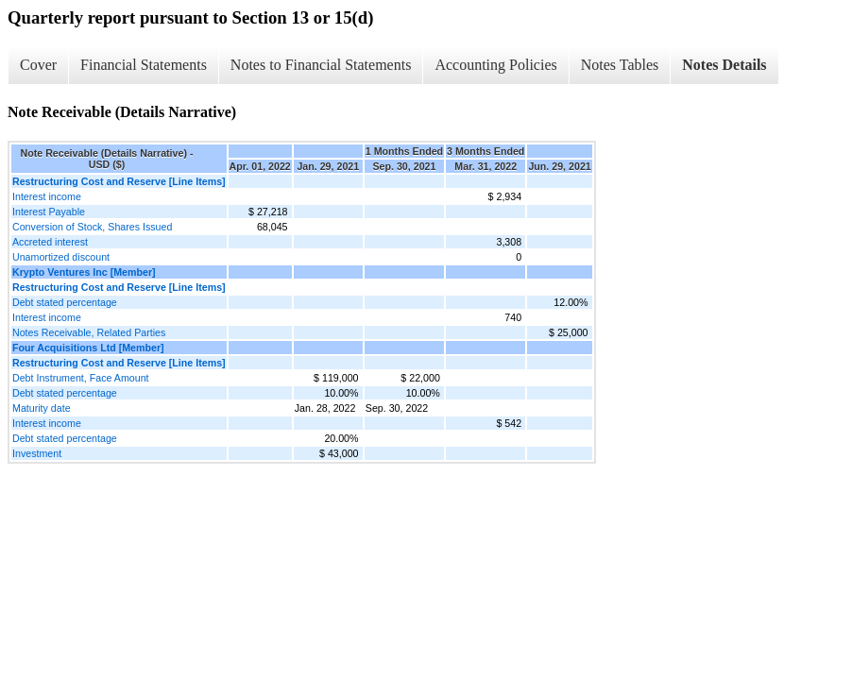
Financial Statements (143, 65)
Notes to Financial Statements (321, 65)
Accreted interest (50, 241)
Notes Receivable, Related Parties (88, 332)
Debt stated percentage (64, 302)
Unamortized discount (61, 257)
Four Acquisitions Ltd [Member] (88, 347)
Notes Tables (620, 65)
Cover (38, 65)
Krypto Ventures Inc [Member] (84, 272)
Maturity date (41, 408)
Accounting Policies (495, 65)
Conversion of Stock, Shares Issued (92, 226)
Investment (36, 453)
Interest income (46, 196)
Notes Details (724, 65)
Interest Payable (48, 211)
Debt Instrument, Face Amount (80, 377)
